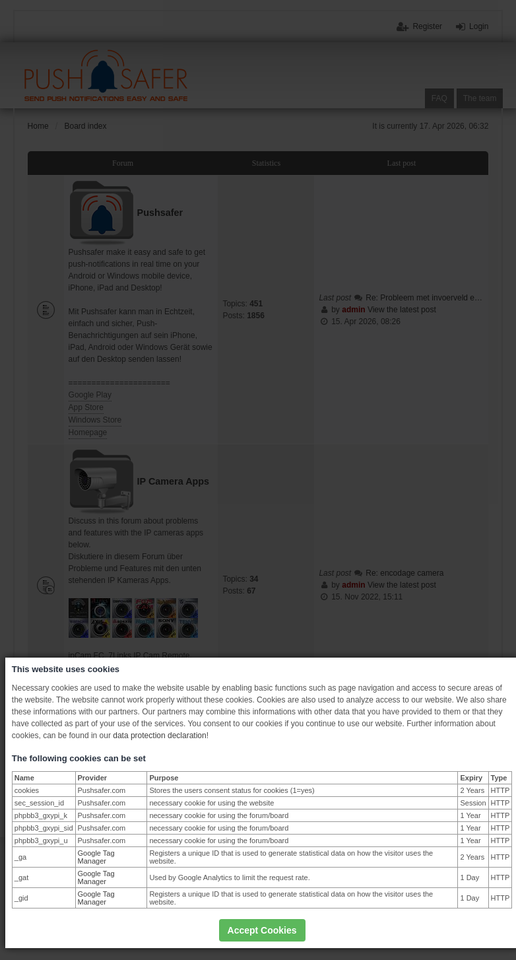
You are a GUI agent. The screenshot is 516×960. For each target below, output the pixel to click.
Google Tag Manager (96, 857)
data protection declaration (159, 735)
